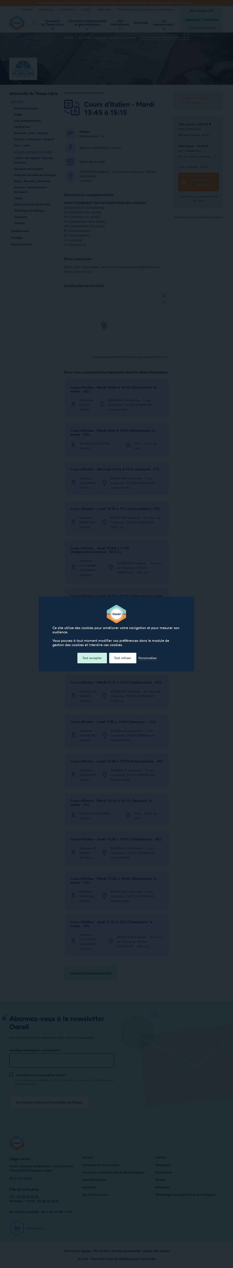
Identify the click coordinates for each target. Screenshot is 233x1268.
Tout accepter (92, 658)
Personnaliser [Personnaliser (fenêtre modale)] (147, 658)
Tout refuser (122, 658)
